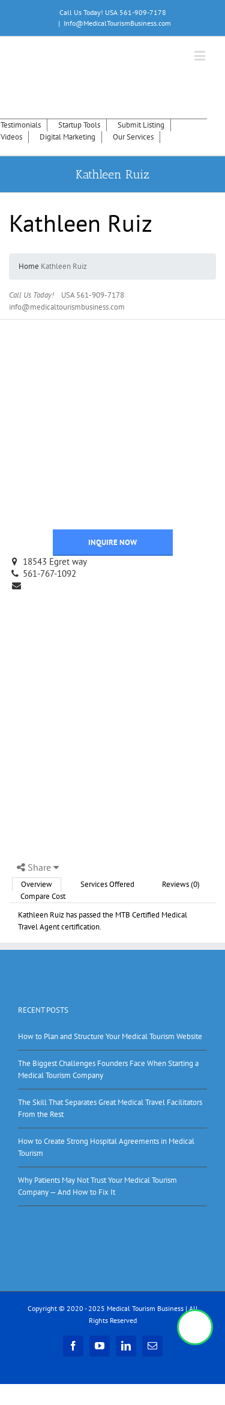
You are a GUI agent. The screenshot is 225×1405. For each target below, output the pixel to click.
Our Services (133, 137)
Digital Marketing (67, 137)
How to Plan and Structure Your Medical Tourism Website (110, 1036)
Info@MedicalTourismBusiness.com (117, 23)
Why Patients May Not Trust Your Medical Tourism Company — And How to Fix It (97, 1186)
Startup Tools (79, 125)
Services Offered (107, 884)
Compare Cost (42, 896)
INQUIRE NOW (112, 542)
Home (29, 266)
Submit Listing (141, 125)
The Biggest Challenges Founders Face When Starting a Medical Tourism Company (108, 1069)
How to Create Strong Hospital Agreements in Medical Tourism (106, 1147)
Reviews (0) (181, 884)
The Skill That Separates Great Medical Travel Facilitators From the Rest (110, 1108)
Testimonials (21, 125)
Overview (36, 884)
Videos (11, 137)
